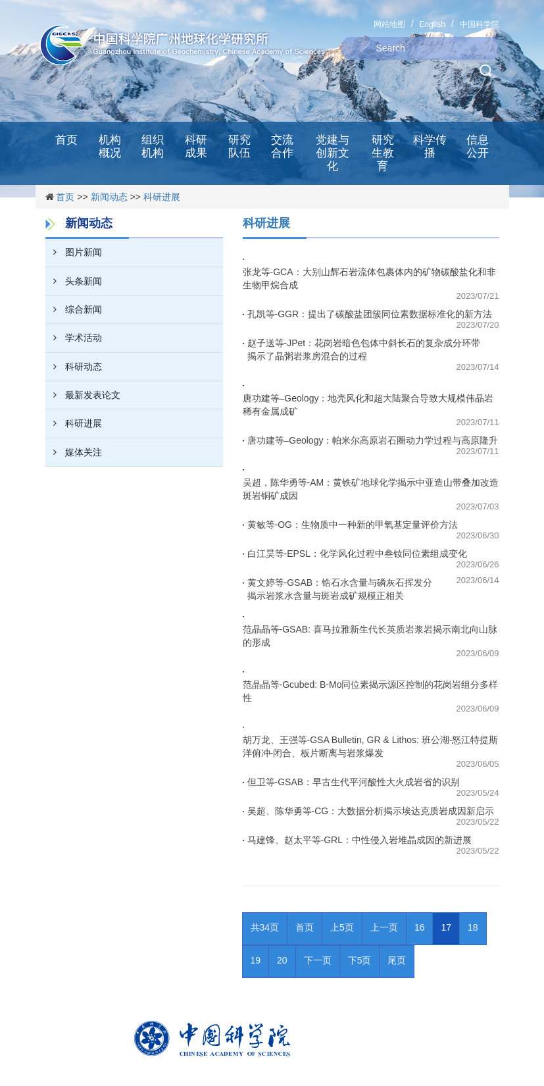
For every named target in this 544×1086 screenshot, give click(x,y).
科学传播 (430, 146)
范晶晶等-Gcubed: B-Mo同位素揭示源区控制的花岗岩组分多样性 (371, 691)
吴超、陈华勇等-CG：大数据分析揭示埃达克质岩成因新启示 (371, 811)
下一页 (318, 960)
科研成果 (196, 146)
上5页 (342, 927)
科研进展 (161, 197)
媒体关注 (73, 452)
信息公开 (477, 146)
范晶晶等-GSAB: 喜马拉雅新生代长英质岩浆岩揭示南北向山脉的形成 (370, 636)
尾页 (396, 960)
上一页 (384, 927)
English (432, 24)
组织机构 (152, 146)
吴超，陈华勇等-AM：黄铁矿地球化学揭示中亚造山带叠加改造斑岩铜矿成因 (371, 489)
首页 (66, 140)
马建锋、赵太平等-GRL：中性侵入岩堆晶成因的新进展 (359, 840)
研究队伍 (239, 146)
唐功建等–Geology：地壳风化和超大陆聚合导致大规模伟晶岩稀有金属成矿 (368, 405)
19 (256, 960)
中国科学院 (479, 24)
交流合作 (282, 146)
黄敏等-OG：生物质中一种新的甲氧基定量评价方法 (352, 524)
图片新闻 (73, 252)
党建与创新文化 (332, 153)
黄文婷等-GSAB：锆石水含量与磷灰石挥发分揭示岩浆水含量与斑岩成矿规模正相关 (340, 589)
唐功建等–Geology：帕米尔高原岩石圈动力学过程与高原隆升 (373, 440)
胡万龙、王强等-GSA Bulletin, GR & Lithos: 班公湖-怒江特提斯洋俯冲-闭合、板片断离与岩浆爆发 (371, 746)
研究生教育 (383, 153)
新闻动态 (109, 197)
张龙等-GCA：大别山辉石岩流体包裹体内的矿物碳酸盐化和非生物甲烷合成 (369, 278)
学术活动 (73, 337)
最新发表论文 (82, 395)
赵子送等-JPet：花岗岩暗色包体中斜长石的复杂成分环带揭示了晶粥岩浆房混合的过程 (364, 349)
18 (473, 927)
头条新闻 (73, 281)
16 (419, 927)
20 (282, 960)
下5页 (360, 960)
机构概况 (110, 146)
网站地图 (389, 24)
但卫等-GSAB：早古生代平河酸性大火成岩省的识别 (353, 782)
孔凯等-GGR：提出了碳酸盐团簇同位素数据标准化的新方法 (370, 314)
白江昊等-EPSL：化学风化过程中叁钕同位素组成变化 (357, 553)
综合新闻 (73, 309)
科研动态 (73, 366)
